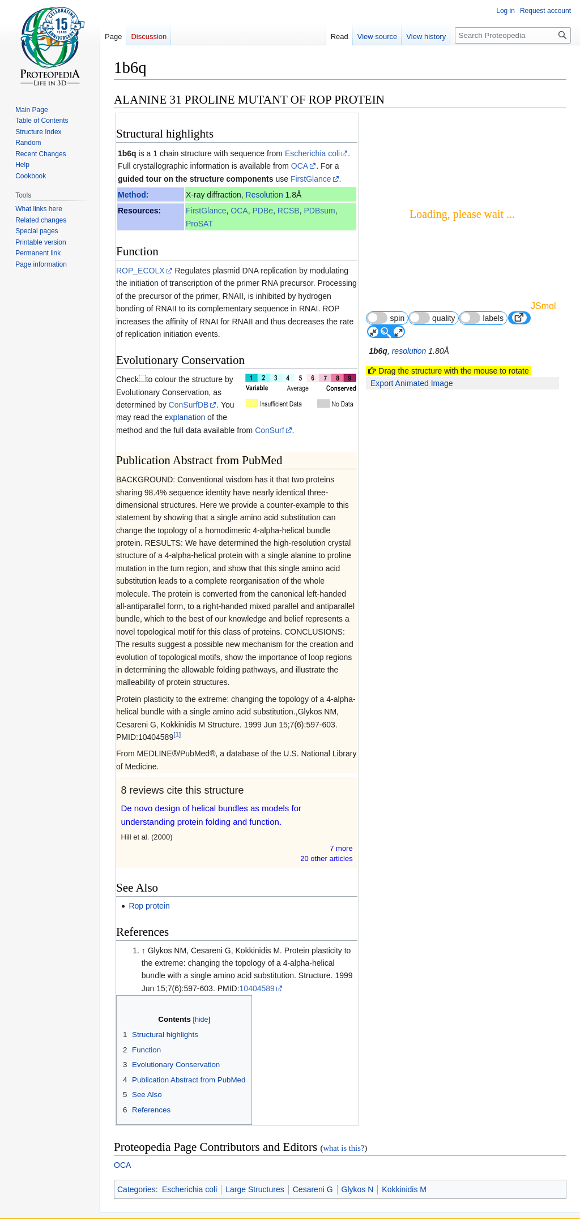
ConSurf (269, 430)
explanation (185, 417)
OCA (299, 165)
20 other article (326, 858)
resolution (409, 351)
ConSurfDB (189, 404)
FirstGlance (311, 178)
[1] (177, 734)
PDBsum (319, 210)
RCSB (289, 210)
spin (385, 318)
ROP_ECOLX (140, 270)
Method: (133, 194)
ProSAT (199, 223)
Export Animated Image (411, 383)
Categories (136, 1189)
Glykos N (358, 1189)
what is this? (343, 1148)
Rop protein (149, 905)
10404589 (257, 988)
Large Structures (254, 1189)
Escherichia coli (312, 153)
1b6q (127, 153)
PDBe (262, 210)
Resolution (264, 194)
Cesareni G (313, 1189)
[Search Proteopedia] (513, 35)
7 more (341, 848)
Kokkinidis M (404, 1189)
